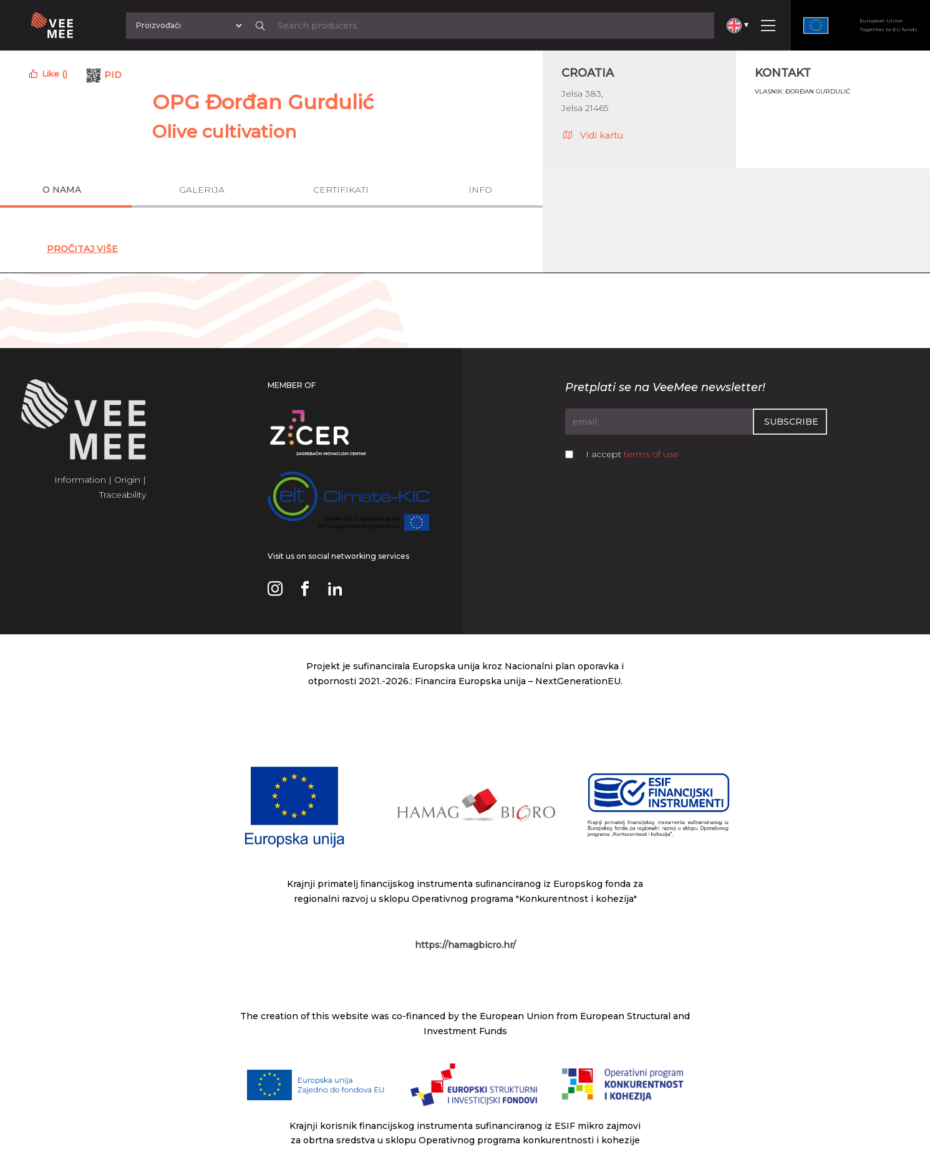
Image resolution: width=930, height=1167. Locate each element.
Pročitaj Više (82, 248)
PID (113, 74)
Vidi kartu (592, 134)
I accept (632, 454)
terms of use (651, 454)
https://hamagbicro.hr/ (465, 945)
